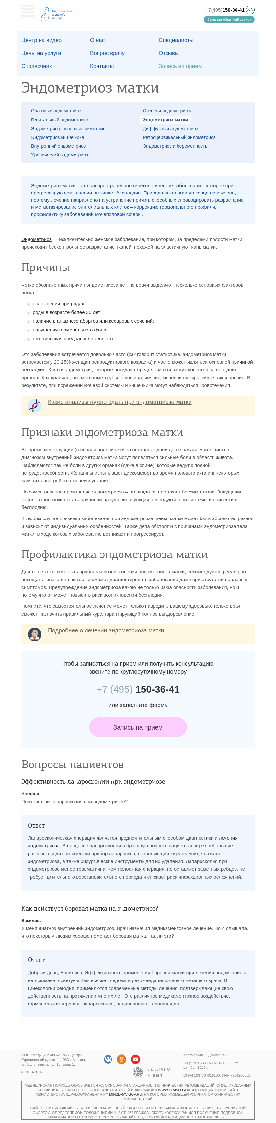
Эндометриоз (36, 239)
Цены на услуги (41, 53)
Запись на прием (138, 727)
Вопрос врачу (107, 53)
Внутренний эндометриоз (58, 146)
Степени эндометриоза (168, 110)
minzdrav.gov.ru (125, 1094)
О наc (97, 40)
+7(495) (225, 10)
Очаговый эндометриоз (56, 110)
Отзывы (169, 53)
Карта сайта (193, 1055)
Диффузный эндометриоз (170, 128)
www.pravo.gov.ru (177, 1090)
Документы (217, 1055)
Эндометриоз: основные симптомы (68, 128)
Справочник (36, 66)
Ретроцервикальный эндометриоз (179, 137)
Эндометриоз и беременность (175, 146)
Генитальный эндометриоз (59, 119)
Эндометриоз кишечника (57, 137)
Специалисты (176, 40)
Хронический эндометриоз (59, 154)
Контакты (102, 66)
